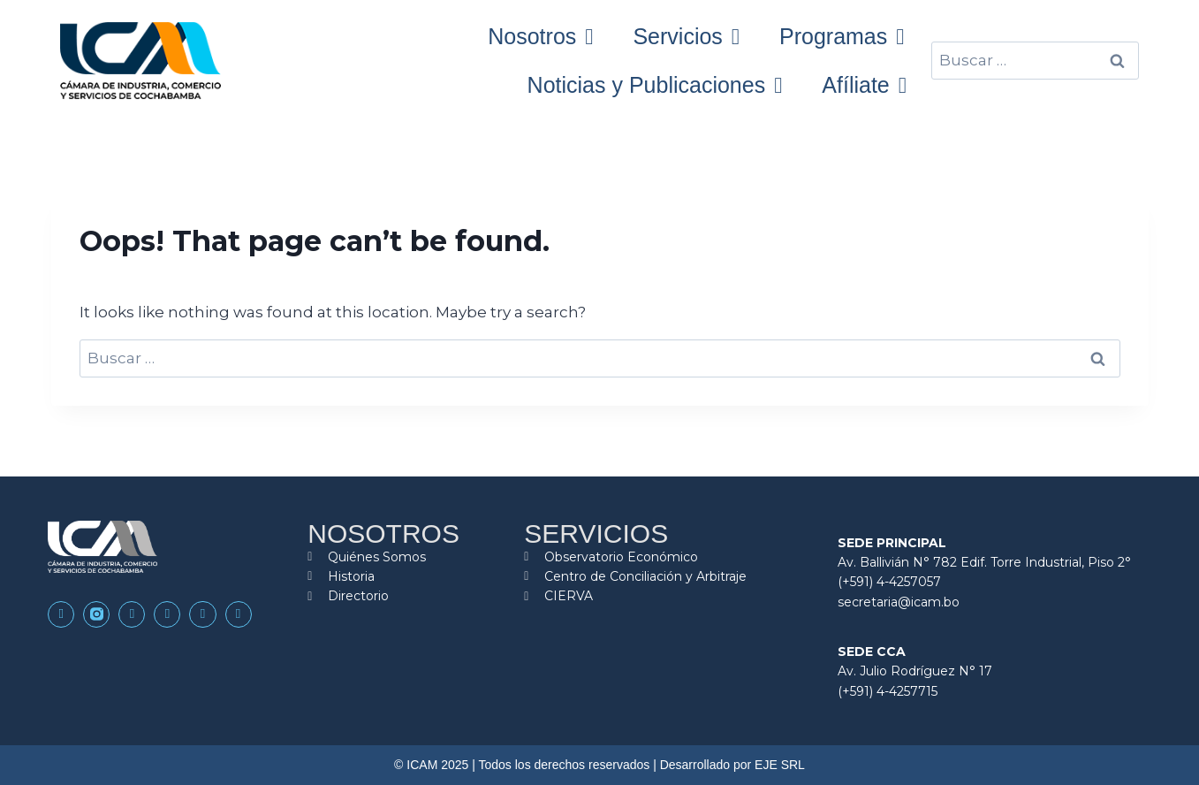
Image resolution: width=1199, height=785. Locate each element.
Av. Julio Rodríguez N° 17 (915, 671)
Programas (841, 37)
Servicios (686, 37)
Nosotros (540, 37)
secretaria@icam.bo (899, 602)
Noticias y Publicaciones (655, 85)
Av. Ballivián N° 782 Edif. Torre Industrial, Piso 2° (984, 562)
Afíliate (864, 85)
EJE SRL (780, 765)
